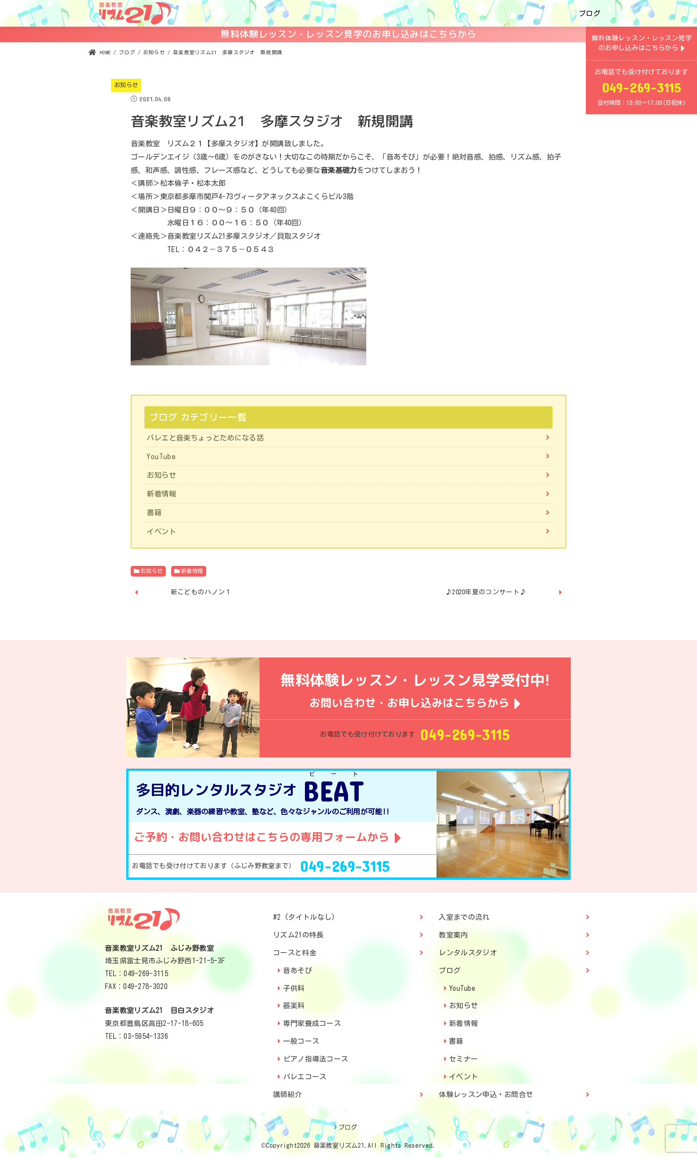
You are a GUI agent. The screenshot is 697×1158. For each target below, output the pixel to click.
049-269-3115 (465, 734)
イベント (161, 531)
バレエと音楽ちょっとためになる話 (205, 437)
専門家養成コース (312, 1023)
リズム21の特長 (298, 934)
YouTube (161, 456)
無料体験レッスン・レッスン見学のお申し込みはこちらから (348, 34)
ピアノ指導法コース (315, 1058)
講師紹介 (287, 1094)
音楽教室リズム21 (339, 1145)
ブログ (590, 13)
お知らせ (126, 85)
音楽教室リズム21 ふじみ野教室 (159, 948)
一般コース (301, 1041)
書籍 (154, 512)
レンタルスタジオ (468, 952)
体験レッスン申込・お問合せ (486, 1094)
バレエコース (305, 1076)
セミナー (463, 1058)
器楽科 (294, 1005)
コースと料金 (294, 952)
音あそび (297, 970)
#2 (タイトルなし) (304, 917)
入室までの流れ (464, 917)
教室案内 (453, 934)
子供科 (294, 988)
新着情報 (161, 493)
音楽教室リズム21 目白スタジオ (159, 1010)
